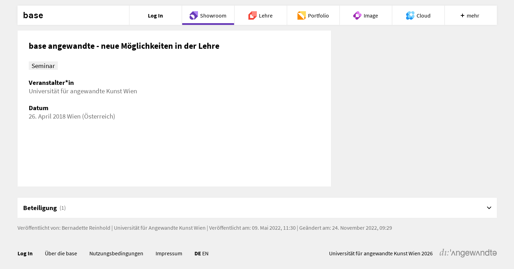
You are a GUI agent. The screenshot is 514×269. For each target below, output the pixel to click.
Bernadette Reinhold (86, 227)
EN (205, 253)
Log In (25, 253)
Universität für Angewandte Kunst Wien (160, 227)
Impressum (169, 253)
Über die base (61, 253)
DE (197, 253)
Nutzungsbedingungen (116, 253)
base (33, 15)
